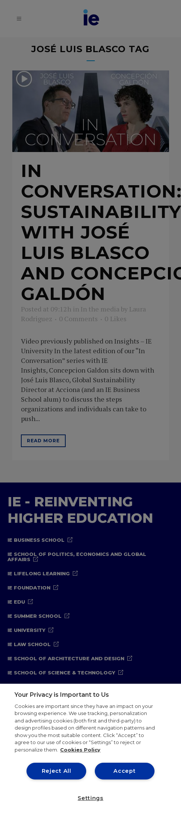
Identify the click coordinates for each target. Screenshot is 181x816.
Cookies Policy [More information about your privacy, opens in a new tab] (80, 750)
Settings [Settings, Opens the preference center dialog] (90, 798)
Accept (124, 771)
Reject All (56, 771)
